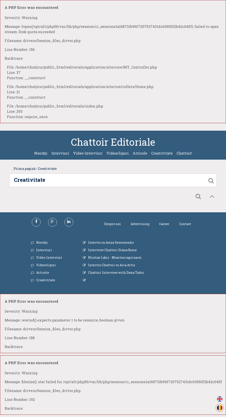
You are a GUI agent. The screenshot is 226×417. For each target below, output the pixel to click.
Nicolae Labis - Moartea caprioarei (115, 257)
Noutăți (40, 153)
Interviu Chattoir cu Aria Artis (111, 265)
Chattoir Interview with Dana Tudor (116, 272)
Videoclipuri (117, 153)
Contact (185, 224)
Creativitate (162, 153)
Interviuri (60, 153)
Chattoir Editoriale (113, 142)
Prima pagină (25, 168)
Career (164, 224)
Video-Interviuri (87, 153)
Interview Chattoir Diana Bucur (112, 250)
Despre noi (112, 224)
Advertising (140, 224)
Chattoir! (184, 153)
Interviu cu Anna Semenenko (111, 242)
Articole (140, 153)
